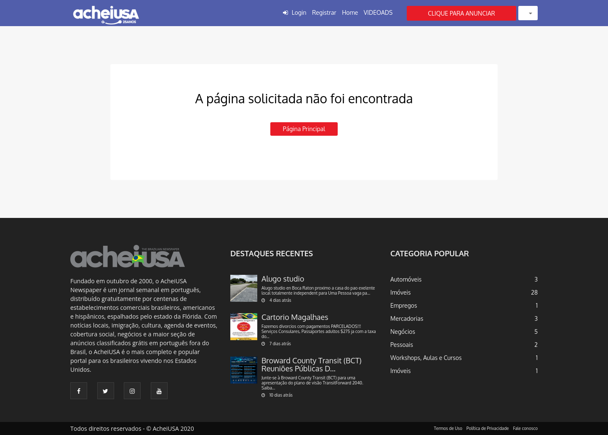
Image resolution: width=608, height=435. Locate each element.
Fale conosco (525, 428)
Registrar (324, 12)
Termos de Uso (448, 428)
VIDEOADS (378, 12)
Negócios (402, 331)
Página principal (304, 128)
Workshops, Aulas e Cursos (425, 357)
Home (350, 12)
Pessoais (401, 344)
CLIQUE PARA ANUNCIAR (461, 13)
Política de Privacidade (488, 428)
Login (299, 12)
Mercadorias (406, 318)
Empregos (403, 305)
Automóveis (405, 279)
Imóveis (400, 292)
